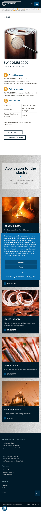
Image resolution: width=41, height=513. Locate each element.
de (28, 4)
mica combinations (7, 10)
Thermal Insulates (8, 472)
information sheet (14, 137)
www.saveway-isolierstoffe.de (13, 448)
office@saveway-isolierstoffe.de (14, 461)
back (7, 17)
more (21, 272)
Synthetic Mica (7, 474)
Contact (5, 485)
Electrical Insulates (31, 9)
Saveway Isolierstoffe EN (9, 9)
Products (21, 9)
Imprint (5, 490)
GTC (4, 487)
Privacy (5, 492)
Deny (21, 267)
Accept (21, 262)
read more (11, 283)
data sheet (13, 132)
